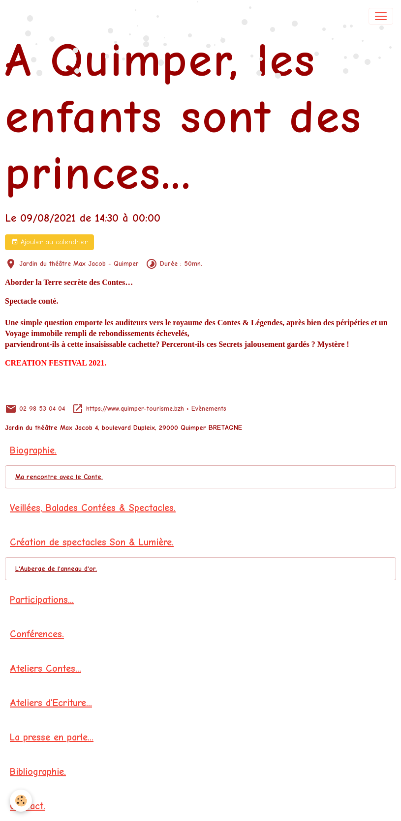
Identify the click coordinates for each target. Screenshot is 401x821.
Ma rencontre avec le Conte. (59, 477)
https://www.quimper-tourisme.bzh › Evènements (156, 408)
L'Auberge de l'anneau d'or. (56, 569)
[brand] (42, 16)
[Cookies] (21, 801)
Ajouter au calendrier (49, 242)
